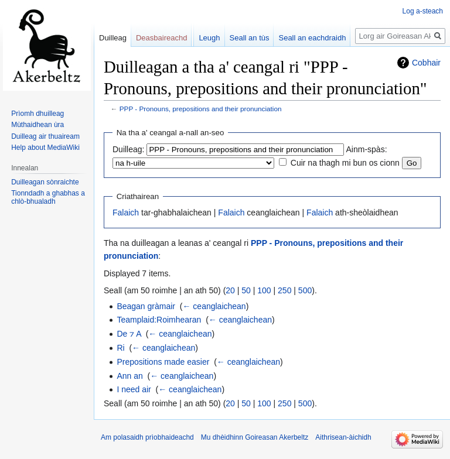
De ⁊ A (129, 333)
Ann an (129, 376)
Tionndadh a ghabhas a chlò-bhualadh (48, 197)
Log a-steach (423, 11)
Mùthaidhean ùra (37, 125)
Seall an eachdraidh (312, 37)
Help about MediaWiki (45, 147)
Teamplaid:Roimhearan (159, 319)
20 (230, 290)
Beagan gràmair (146, 306)
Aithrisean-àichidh (343, 437)
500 (305, 290)
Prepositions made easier (163, 361)
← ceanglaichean (214, 306)
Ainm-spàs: (366, 149)
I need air (134, 389)
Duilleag (113, 37)
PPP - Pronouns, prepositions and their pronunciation (201, 108)
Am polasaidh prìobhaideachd (147, 437)
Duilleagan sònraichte (45, 182)
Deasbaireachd (161, 37)
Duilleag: (128, 149)
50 (246, 290)
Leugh (209, 37)
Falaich (125, 212)
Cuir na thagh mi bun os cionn (345, 162)
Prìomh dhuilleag (37, 113)
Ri (120, 347)
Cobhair (426, 62)
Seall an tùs (250, 37)
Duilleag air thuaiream (45, 136)
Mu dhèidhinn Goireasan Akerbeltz (254, 437)
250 (284, 290)
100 (264, 290)
